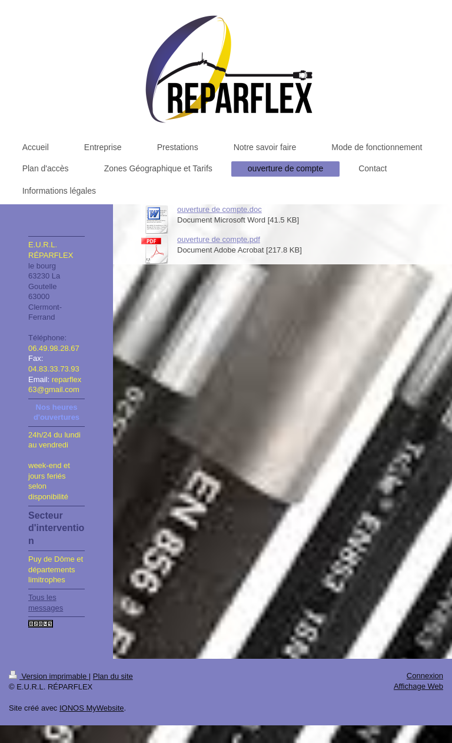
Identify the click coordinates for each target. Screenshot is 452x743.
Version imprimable (49, 676)
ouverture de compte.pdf (218, 239)
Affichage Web (418, 686)
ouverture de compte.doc (219, 209)
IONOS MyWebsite (91, 708)
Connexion (425, 675)
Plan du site (113, 676)
